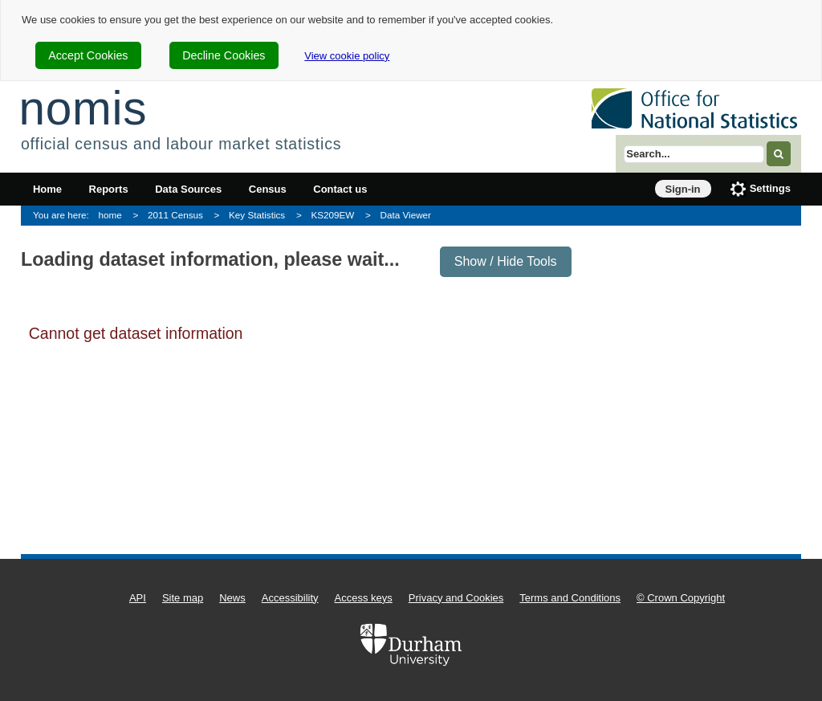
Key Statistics (257, 215)
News (232, 598)
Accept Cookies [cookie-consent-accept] (88, 55)
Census (268, 189)
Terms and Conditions (570, 598)
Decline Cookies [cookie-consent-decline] (223, 55)
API (137, 598)
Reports (108, 189)
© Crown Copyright (681, 598)
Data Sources (188, 189)
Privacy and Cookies (456, 598)
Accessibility (290, 598)
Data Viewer (405, 215)
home (110, 215)
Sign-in (683, 189)
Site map (182, 598)
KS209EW (332, 215)
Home (47, 189)
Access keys (364, 598)
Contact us (340, 189)
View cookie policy (346, 56)
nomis (82, 108)
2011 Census (175, 215)
